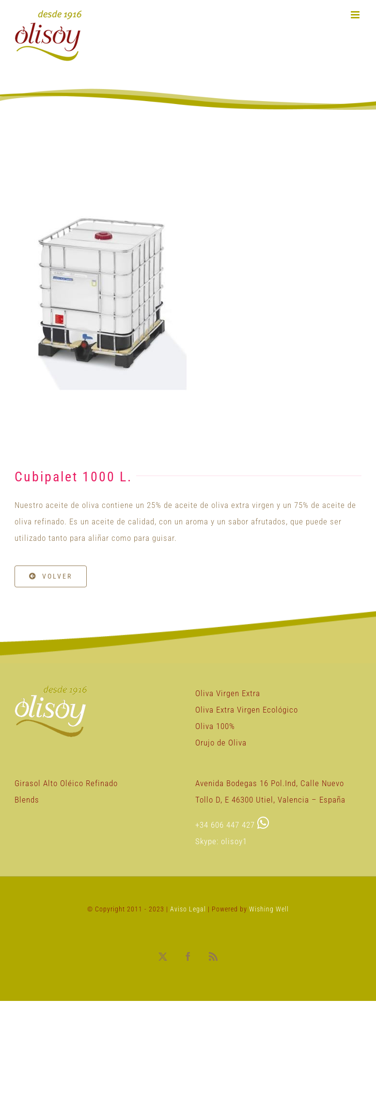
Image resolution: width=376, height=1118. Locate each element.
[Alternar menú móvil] (356, 15)
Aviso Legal (189, 909)
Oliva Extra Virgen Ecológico (246, 710)
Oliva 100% (215, 726)
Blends (27, 800)
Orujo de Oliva (221, 742)
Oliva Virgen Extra (227, 693)
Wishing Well (269, 909)
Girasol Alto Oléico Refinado (66, 783)
